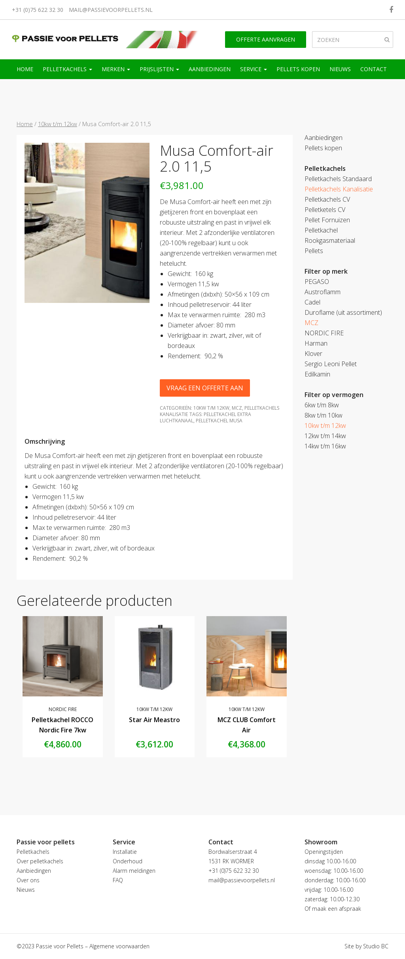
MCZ (237, 408)
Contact (373, 69)
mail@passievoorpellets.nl (111, 9)
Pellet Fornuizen (327, 220)
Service (253, 69)
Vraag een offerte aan (205, 388)
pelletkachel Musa (219, 420)
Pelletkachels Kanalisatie (339, 189)
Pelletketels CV (325, 209)
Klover (313, 353)
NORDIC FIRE (63, 709)
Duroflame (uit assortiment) (343, 312)
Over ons (28, 880)
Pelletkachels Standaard (338, 178)
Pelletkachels (67, 69)
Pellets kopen (298, 69)
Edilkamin (317, 374)
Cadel (312, 302)
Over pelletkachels (40, 861)
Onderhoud (127, 861)
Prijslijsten (159, 69)
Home (25, 69)
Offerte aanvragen (265, 39)
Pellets (314, 250)
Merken (116, 69)
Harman (316, 343)
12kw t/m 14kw (325, 435)
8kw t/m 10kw (324, 415)
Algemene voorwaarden (119, 946)
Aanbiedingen (210, 69)
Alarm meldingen (134, 870)
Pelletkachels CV (327, 199)
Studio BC (375, 946)
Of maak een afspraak (333, 908)
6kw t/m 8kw (322, 405)
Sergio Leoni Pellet (331, 363)
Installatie (125, 851)
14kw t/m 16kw (325, 446)
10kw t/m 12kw (57, 124)
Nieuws (340, 69)
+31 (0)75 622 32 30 (37, 9)
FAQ (118, 880)
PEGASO (317, 281)
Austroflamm (323, 292)
